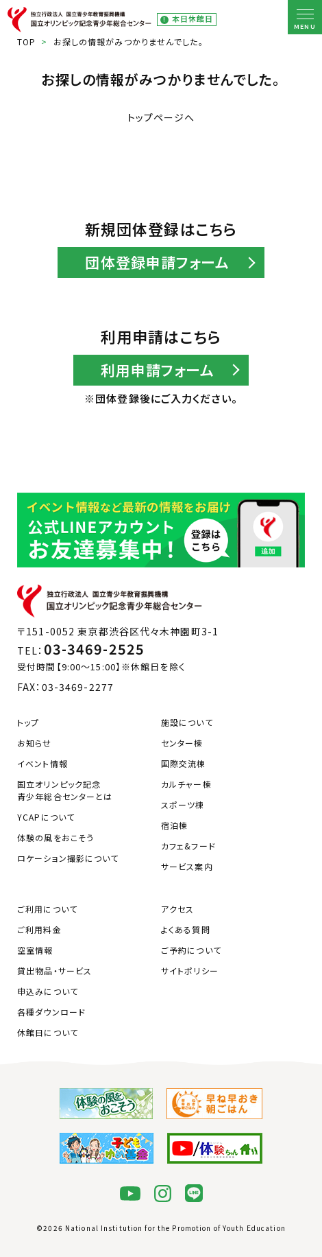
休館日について (47, 1032)
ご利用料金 (39, 929)
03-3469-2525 (94, 649)
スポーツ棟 (183, 804)
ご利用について (47, 909)
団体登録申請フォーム (157, 262)
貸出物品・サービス (54, 970)
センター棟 (182, 743)
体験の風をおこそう (55, 837)
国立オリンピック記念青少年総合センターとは (64, 790)
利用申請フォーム (158, 370)
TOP (26, 41)
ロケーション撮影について (68, 858)
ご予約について (191, 950)
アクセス (177, 909)
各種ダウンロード (51, 1012)
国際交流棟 (183, 763)
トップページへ (161, 117)
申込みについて (47, 991)
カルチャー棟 (186, 784)
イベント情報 (42, 763)
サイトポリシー (190, 970)
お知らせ (34, 743)
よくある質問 (185, 929)
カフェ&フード (188, 845)
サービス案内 (187, 866)
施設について (187, 722)
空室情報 (35, 950)
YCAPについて (46, 817)
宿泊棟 (174, 825)
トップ (28, 722)
